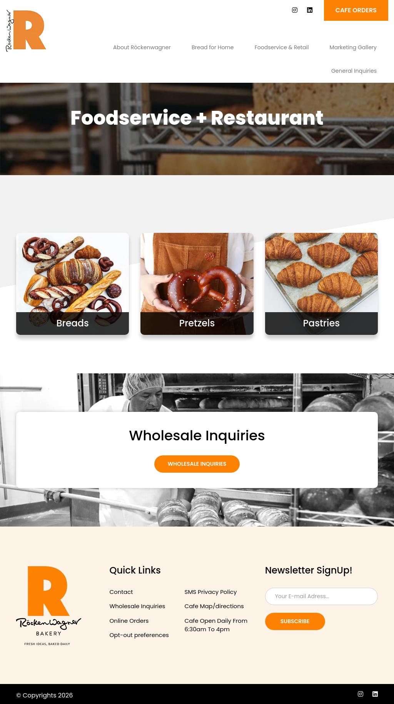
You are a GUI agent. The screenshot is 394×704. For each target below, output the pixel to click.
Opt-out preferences (139, 635)
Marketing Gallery (353, 47)
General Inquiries (354, 71)
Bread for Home (213, 47)
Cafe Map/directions (214, 606)
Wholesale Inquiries (197, 464)
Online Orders (129, 621)
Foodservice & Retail (282, 47)
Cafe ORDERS (356, 10)
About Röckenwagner (142, 47)
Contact (121, 592)
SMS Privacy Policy (211, 592)
